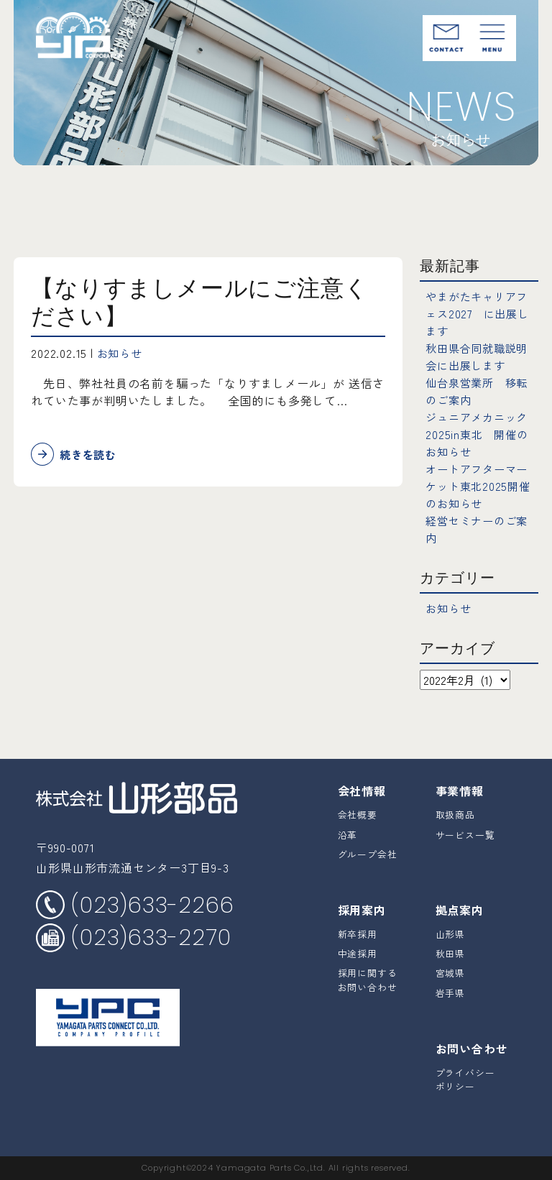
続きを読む (90, 455)
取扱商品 (455, 814)
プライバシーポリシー (465, 1079)
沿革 (348, 835)
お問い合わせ (472, 1048)
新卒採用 (357, 934)
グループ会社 (367, 854)
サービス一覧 (465, 835)
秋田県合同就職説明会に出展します (480, 356)
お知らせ (121, 352)
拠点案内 (460, 909)
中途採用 (357, 953)
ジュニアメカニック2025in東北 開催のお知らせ (480, 434)
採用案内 (362, 909)
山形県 (450, 934)
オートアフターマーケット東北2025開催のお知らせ (480, 486)
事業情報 (460, 790)
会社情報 (362, 790)
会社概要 (357, 814)
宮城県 (450, 973)
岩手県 (450, 993)
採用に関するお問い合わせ (367, 979)
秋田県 (450, 953)
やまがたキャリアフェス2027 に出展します (480, 313)
